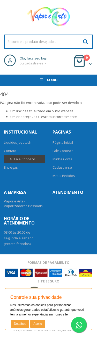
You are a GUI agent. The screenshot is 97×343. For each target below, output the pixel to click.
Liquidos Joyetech (17, 142)
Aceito (37, 324)
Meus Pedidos (64, 175)
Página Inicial (63, 142)
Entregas (11, 167)
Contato (10, 150)
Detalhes (20, 324)
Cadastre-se (62, 167)
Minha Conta (62, 159)
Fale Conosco (24, 159)
